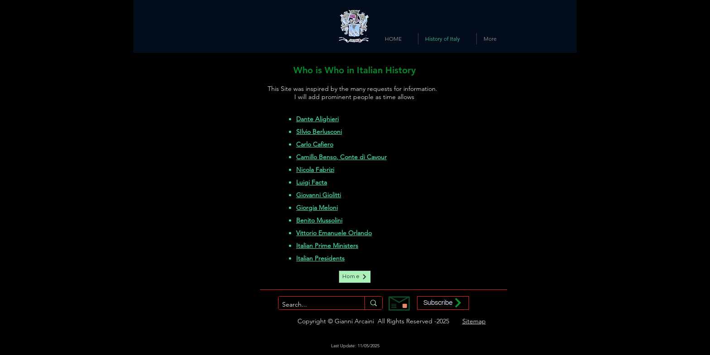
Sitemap (474, 321)
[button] (443, 303)
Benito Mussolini (319, 220)
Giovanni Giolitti (318, 195)
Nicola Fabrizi (315, 170)
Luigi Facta (311, 182)
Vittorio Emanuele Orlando (334, 233)
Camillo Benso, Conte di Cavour (341, 157)
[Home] (355, 276)
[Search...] (313, 305)
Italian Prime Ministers (327, 245)
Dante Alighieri (317, 119)
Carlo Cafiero (314, 144)
